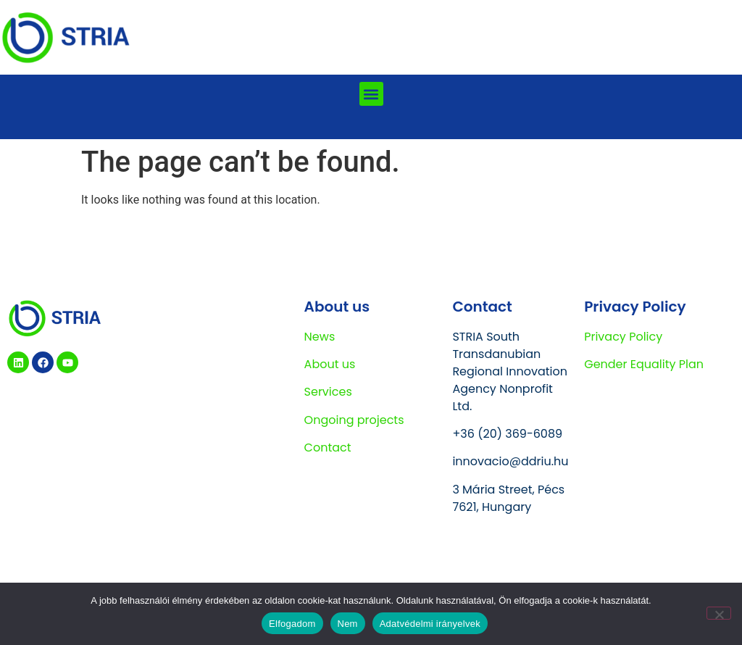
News (319, 336)
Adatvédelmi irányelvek (430, 623)
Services (328, 391)
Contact (327, 447)
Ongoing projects (354, 420)
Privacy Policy (623, 336)
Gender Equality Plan (644, 364)
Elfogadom (292, 623)
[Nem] (718, 613)
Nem (348, 623)
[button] (371, 94)
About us (330, 364)
